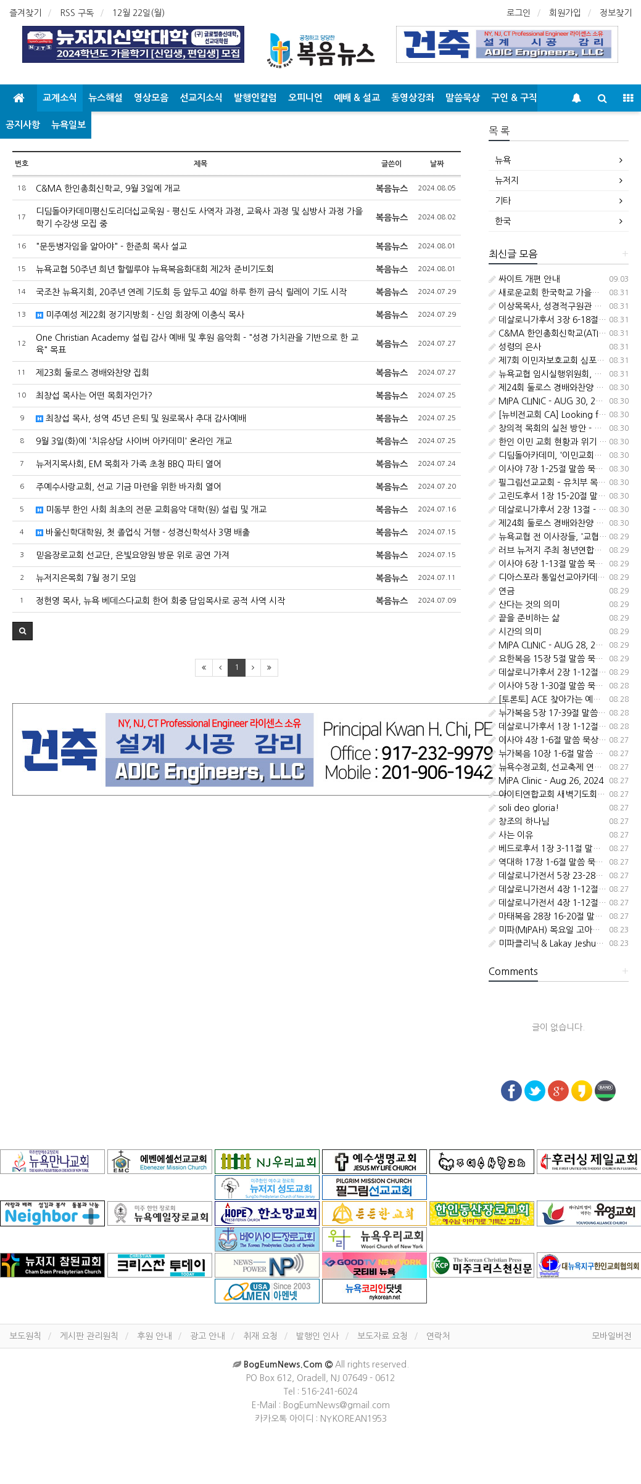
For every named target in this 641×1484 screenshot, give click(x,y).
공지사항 (23, 124)
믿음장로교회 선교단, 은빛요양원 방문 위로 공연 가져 (133, 555)
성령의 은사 (515, 347)
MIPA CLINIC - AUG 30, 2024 (549, 401)
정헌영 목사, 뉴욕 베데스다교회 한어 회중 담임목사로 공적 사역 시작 (160, 601)
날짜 (437, 164)
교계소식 (60, 97)
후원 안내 (154, 1336)
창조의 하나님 (519, 821)
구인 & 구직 (514, 97)
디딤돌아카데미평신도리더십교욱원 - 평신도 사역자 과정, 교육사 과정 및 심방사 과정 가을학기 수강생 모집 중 (199, 217)
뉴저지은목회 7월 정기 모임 (86, 578)
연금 (502, 591)
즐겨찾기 (25, 13)
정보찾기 (616, 13)
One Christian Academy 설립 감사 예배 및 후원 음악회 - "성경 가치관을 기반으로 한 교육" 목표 (197, 343)
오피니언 (305, 97)
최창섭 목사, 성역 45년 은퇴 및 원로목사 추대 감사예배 (141, 418)
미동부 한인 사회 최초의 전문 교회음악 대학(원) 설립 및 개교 (151, 509)
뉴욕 (503, 160)
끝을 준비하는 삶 (524, 618)
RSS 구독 (77, 13)
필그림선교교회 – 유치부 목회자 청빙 (560, 482)
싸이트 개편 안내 (524, 279)
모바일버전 (612, 1336)
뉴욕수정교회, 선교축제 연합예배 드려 (563, 767)
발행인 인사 (317, 1336)
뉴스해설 (105, 97)
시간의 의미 (515, 631)
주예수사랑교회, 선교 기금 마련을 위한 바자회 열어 (128, 487)
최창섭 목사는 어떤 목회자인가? (94, 395)
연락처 (438, 1336)
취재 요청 (260, 1336)
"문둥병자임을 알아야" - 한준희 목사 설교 (111, 246)
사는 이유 (511, 835)
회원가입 (565, 13)
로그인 (519, 13)
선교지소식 (201, 97)
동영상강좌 (412, 97)
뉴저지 (507, 180)
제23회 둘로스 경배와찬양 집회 (92, 373)
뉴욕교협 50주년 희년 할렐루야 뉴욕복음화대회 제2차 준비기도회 (155, 269)
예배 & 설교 (357, 97)
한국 (503, 221)
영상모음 (151, 97)
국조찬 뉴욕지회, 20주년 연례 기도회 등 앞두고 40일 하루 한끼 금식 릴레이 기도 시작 (191, 292)
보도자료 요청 (382, 1336)
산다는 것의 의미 (524, 604)
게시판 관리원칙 (89, 1336)
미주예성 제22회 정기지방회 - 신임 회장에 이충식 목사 (140, 315)
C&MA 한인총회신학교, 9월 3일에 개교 (108, 188)
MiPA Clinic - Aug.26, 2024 (546, 781)
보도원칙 (25, 1336)
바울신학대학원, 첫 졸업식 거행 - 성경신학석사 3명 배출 (143, 532)
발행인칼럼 (255, 97)
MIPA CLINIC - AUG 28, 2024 (549, 645)
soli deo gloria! (524, 808)
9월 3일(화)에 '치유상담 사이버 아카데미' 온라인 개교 (134, 441)
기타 (503, 201)
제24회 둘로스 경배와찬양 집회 (550, 387)
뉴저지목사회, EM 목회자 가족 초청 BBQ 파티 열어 (128, 464)
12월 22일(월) (138, 13)
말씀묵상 (462, 97)
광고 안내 (207, 1336)
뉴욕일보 (68, 124)
